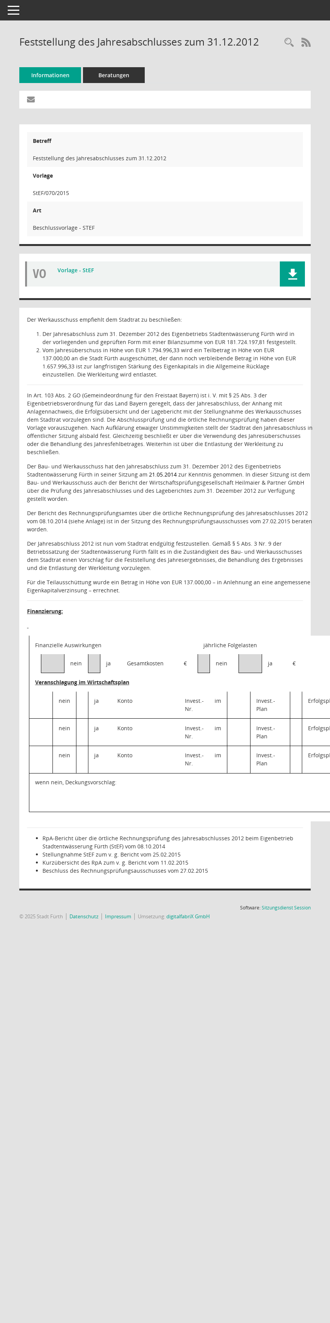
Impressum (118, 916)
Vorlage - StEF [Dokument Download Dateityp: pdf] (76, 270)
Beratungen (113, 75)
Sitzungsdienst (286, 907)
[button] (292, 274)
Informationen (50, 75)
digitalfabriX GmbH (188, 916)
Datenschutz (83, 916)
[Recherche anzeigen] (289, 42)
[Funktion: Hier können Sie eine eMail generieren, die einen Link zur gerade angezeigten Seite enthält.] (31, 100)
